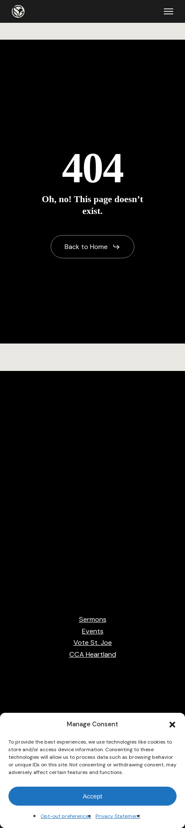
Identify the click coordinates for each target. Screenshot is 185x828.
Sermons (92, 619)
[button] (172, 724)
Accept (92, 796)
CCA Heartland (92, 654)
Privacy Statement (117, 816)
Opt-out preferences (66, 816)
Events (92, 631)
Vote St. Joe (92, 642)
